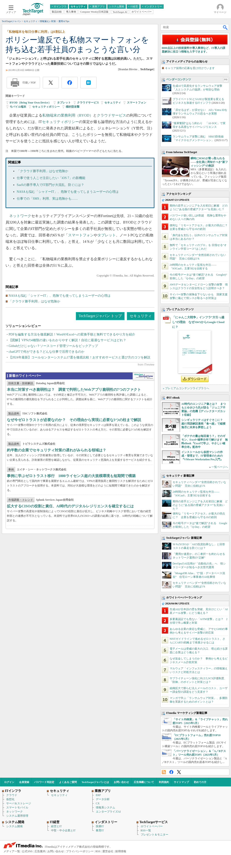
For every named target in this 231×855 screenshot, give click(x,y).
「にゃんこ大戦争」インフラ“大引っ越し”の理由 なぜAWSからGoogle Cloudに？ (198, 322)
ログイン (9, 782)
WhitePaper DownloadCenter (143, 376)
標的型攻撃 (73, 106)
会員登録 (24, 782)
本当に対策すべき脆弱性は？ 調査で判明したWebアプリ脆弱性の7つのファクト (74, 389)
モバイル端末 (18, 106)
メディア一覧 (11, 851)
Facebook (171, 772)
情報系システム (105, 807)
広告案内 (40, 851)
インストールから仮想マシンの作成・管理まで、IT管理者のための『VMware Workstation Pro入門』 (202, 455)
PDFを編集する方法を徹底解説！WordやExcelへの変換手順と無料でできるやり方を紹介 (72, 334)
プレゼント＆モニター (154, 834)
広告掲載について (144, 782)
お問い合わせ (121, 782)
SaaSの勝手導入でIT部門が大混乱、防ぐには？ (50, 185)
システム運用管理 (17, 815)
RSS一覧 (146, 830)
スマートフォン (136, 102)
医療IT (100, 826)
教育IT (100, 830)
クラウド (11, 795)
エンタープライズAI (108, 811)
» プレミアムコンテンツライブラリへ (186, 388)
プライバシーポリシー (80, 851)
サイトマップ (181, 782)
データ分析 (103, 799)
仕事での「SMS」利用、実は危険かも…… (47, 198)
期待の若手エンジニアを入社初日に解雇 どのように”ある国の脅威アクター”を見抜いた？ (200, 505)
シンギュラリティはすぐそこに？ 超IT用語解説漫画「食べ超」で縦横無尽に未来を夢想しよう (203, 423)
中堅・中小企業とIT (63, 830)
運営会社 (107, 851)
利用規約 (164, 782)
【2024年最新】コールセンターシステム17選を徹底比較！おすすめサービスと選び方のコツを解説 (79, 357)
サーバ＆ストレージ (18, 803)
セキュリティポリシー (46, 106)
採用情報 (120, 851)
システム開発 (14, 826)
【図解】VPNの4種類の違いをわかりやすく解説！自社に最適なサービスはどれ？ (67, 340)
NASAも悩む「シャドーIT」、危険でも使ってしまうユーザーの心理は (68, 191)
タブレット (64, 102)
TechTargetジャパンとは (95, 782)
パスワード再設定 (44, 782)
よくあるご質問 (68, 782)
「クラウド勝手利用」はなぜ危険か (42, 171)
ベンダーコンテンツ (178, 79)
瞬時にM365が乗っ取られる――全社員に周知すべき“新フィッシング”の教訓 (209, 162)
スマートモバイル (17, 807)
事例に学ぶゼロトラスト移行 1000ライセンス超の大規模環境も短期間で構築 (71, 476)
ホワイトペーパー (152, 826)
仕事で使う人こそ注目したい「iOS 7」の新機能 (51, 178)
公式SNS (27, 851)
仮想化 (10, 799)
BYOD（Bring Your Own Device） (30, 102)
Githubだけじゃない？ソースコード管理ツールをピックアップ (53, 346)
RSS (164, 772)
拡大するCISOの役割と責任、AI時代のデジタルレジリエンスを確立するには (70, 506)
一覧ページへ (219, 467)
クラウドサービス (88, 102)
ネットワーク (20, 216)
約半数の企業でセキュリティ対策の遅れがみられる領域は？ (56, 450)
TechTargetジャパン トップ (100, 316)
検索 (225, 27)
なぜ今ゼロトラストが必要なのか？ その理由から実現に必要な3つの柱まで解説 (74, 420)
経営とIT (56, 826)
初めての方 (200, 782)
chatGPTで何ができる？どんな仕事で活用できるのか (47, 351)
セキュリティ (112, 102)
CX (98, 803)
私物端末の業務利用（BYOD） (67, 115)
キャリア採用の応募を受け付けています (190, 68)
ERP (98, 795)
